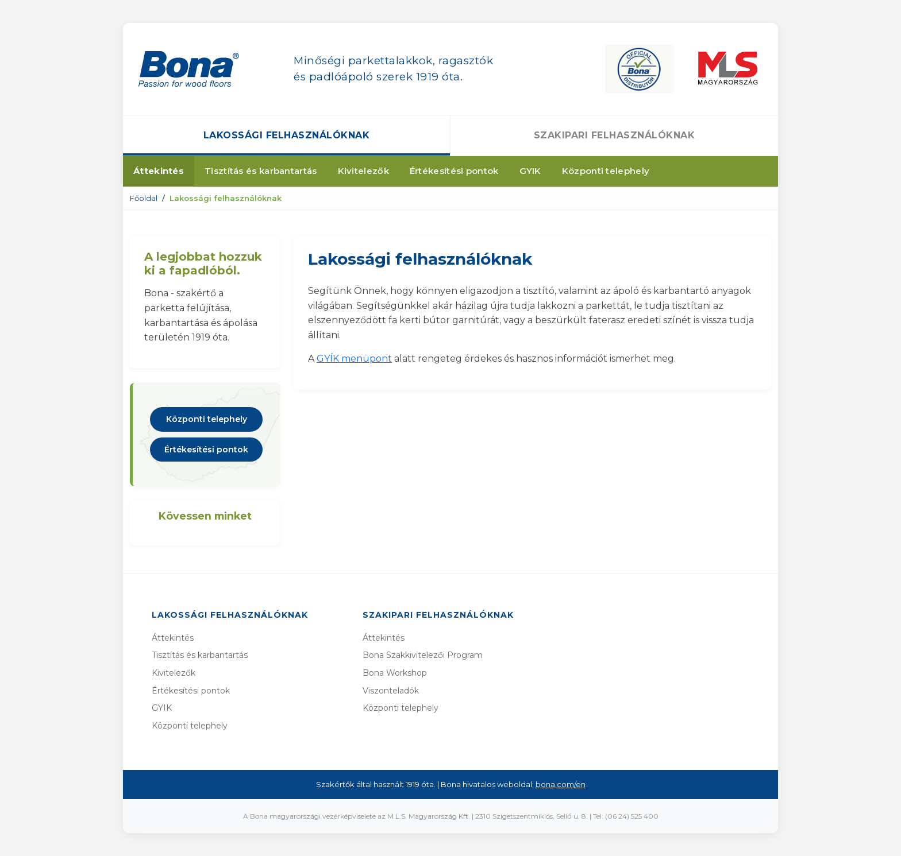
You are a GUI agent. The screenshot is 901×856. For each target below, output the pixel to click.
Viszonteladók (391, 690)
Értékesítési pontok (454, 170)
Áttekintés (158, 170)
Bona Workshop (395, 673)
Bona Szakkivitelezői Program (423, 655)
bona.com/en (561, 784)
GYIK (530, 170)
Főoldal (143, 198)
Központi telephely (605, 170)
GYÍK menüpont (354, 358)
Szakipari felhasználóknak (614, 135)
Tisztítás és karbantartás (261, 170)
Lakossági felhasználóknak (286, 135)
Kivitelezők (363, 170)
